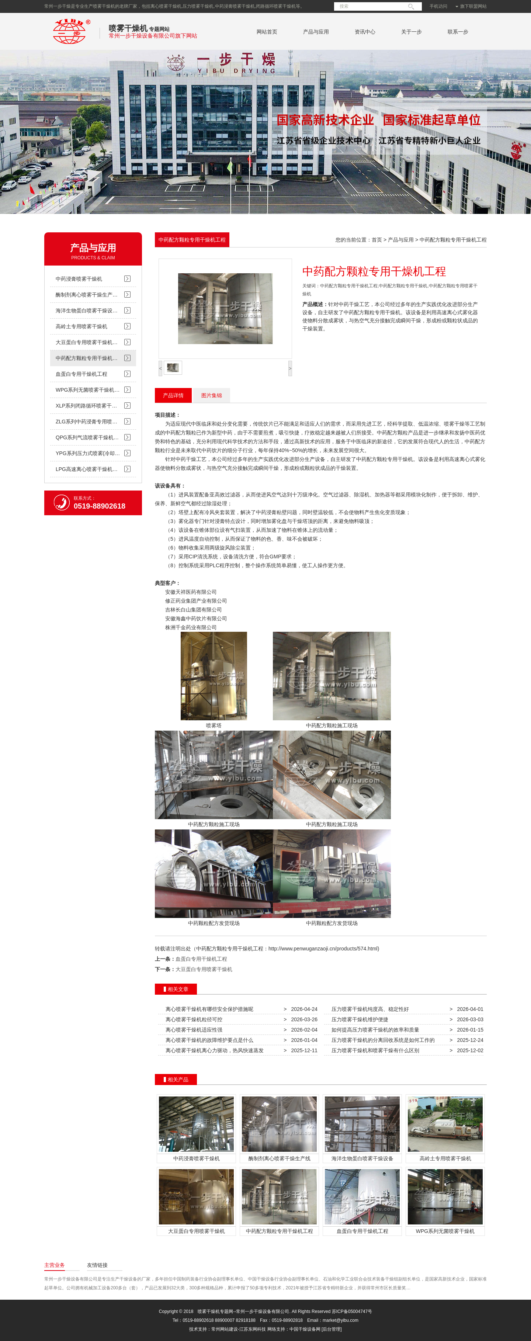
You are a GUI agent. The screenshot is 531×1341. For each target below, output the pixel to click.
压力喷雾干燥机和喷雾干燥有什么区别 (374, 1050)
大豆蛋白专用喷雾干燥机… (87, 342)
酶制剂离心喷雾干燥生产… (87, 295)
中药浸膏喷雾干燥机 (79, 279)
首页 (377, 240)
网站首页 (267, 32)
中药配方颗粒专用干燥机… (87, 358)
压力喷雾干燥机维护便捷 (358, 1019)
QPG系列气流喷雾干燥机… (87, 437)
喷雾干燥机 (128, 28)
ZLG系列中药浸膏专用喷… (86, 422)
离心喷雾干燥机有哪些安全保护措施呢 (208, 1009)
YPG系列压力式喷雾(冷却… (88, 453)
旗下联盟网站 (471, 6)
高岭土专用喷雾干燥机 (81, 326)
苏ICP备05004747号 (352, 1311)
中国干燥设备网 (304, 1329)
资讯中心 (365, 32)
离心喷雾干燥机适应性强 (192, 1030)
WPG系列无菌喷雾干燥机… (87, 390)
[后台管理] (332, 1329)
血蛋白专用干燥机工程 (81, 374)
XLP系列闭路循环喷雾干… (86, 406)
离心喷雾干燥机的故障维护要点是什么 (208, 1040)
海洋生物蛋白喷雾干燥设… (87, 310)
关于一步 (411, 32)
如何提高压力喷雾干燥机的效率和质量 (374, 1030)
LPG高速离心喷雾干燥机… (87, 469)
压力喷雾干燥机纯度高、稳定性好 (369, 1009)
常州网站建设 (224, 1329)
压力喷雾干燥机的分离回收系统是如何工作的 (382, 1040)
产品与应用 (316, 32)
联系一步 (458, 32)
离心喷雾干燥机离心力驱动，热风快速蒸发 (213, 1050)
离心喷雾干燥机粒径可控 (192, 1019)
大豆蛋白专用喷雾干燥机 (204, 969)
